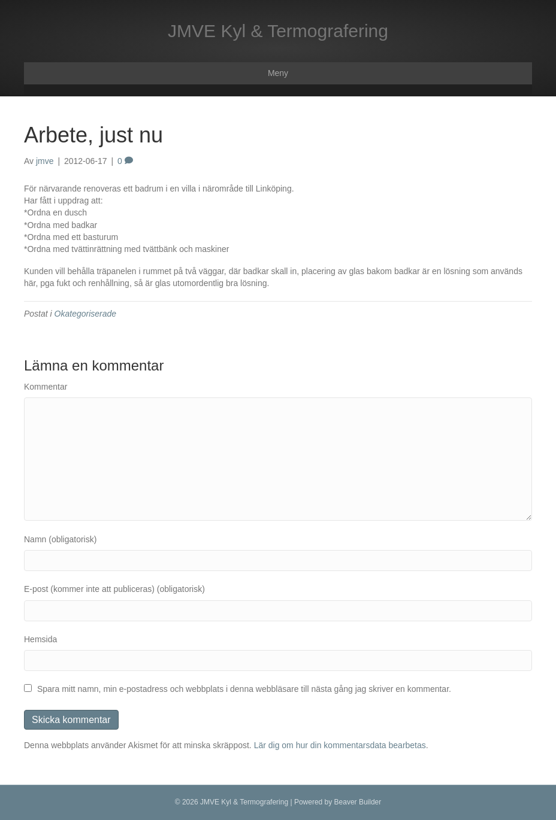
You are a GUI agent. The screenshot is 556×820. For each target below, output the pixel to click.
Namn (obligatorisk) (60, 539)
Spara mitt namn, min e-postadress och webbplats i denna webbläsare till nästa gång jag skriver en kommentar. (244, 689)
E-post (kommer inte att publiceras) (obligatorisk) (114, 589)
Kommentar (45, 386)
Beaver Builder (358, 802)
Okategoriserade (86, 313)
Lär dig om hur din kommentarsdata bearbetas (340, 745)
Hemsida (40, 639)
